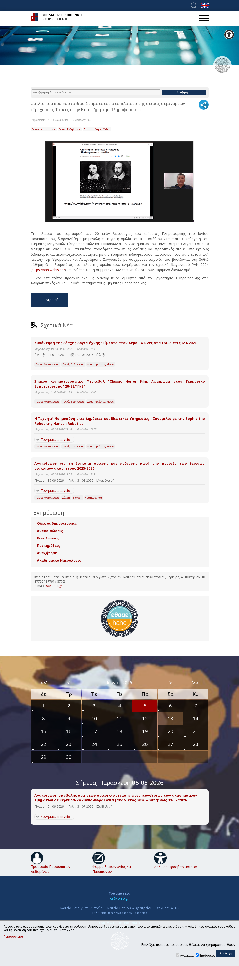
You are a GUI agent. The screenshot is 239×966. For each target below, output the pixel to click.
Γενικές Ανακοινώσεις (44, 129)
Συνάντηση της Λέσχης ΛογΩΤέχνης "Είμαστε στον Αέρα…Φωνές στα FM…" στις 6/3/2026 (115, 342)
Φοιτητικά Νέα (93, 497)
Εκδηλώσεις (48, 538)
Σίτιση (66, 497)
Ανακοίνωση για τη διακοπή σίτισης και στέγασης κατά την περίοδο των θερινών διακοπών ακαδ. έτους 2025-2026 (119, 466)
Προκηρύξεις (48, 545)
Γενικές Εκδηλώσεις (70, 129)
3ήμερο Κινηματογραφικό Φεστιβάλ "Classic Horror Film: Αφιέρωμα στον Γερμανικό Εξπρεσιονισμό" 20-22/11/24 (119, 384)
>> (195, 682)
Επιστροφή (49, 299)
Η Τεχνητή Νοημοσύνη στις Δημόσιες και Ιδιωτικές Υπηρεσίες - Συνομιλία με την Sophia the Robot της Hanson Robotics (119, 421)
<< (43, 682)
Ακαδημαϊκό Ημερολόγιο (59, 560)
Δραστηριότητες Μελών (97, 129)
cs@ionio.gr (53, 586)
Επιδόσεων (207, 955)
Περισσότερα (13, 937)
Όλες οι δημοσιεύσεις (57, 523)
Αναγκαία (187, 955)
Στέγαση (77, 497)
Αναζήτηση (47, 553)
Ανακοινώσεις (50, 530)
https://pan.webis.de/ (48, 269)
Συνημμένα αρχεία (55, 439)
